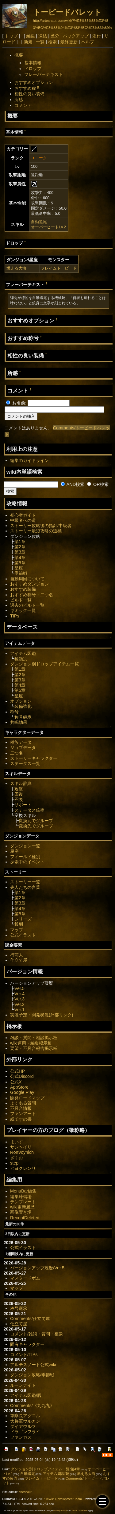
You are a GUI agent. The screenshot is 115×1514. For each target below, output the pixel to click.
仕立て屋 (18, 960)
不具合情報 (21, 1108)
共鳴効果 (18, 722)
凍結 (42, 36)
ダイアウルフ (23, 1426)
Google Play (22, 1092)
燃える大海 (16, 268)
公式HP (17, 1071)
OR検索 (98, 484)
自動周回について (27, 578)
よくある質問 (23, 1103)
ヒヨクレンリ (23, 1168)
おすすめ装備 (23, 589)
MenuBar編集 (23, 1191)
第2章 (19, 546)
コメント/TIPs (24, 1354)
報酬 (18, 924)
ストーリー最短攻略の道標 (36, 530)
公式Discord (22, 1076)
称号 (14, 711)
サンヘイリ (21, 1147)
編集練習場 (21, 1196)
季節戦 (20, 573)
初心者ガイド (23, 515)
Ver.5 (19, 988)
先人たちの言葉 (25, 887)
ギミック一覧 (23, 610)
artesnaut (25, 1492)
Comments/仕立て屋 (30, 1318)
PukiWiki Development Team (62, 1499)
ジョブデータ (23, 747)
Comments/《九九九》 (32, 1405)
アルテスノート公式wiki (33, 1364)
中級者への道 (23, 520)
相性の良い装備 (29, 93)
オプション (21, 701)
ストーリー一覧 (25, 881)
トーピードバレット (67, 12)
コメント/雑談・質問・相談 (36, 1333)
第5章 (19, 562)
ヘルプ (87, 41)
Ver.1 (19, 1009)
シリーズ (23, 919)
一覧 (40, 41)
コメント (23, 105)
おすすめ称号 (27, 88)
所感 (18, 99)
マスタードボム (25, 1277)
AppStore (19, 1087)
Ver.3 (19, 998)
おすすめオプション (33, 82)
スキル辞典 (21, 783)
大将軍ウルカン (25, 1421)
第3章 (19, 552)
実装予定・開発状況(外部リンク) (41, 1014)
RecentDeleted (24, 1217)
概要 (18, 55)
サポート (23, 804)
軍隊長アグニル (25, 1415)
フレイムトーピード (59, 268)
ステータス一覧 (25, 763)
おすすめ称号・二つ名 (31, 594)
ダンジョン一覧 (25, 845)
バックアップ (76, 36)
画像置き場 (21, 1212)
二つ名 (16, 753)
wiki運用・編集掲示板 (31, 1043)
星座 (18, 568)
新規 (28, 41)
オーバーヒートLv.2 (48, 227)
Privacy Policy (60, 1510)
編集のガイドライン (29, 460)
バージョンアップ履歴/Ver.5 (37, 1267)
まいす (16, 1141)
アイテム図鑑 (23, 653)
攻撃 (18, 789)
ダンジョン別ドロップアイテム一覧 (44, 663)
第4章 (19, 557)
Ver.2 (19, 1004)
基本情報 (32, 62)
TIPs (14, 615)
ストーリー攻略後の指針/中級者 (40, 525)
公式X (16, 1081)
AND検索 (73, 484)
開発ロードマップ (27, 1097)
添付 (96, 36)
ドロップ (32, 68)
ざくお (16, 1157)
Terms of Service (79, 1510)
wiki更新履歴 (22, 1206)
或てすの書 (21, 1119)
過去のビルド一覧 (27, 605)
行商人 (16, 954)
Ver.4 (19, 993)
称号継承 (23, 717)
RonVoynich (22, 1152)
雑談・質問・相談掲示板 (33, 1037)
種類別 (20, 658)
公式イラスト (23, 934)
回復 (18, 794)
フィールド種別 (25, 856)
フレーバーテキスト (43, 74)
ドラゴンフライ (25, 1431)
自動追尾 (39, 221)
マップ (16, 929)
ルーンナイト (23, 1385)
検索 (52, 41)
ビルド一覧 (21, 599)
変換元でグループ (36, 820)
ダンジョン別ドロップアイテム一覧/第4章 (45, 1469)
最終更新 (69, 41)
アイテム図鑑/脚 (25, 1395)
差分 (55, 36)
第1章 (19, 541)
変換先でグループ (36, 825)
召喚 (18, 799)
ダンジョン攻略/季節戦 (32, 1374)
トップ (11, 36)
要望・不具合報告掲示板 (33, 1048)
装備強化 (23, 706)
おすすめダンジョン (29, 584)
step (14, 1163)
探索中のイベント (27, 861)
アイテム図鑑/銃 (56, 1474)
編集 (30, 36)
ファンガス (21, 1437)
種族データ (21, 742)
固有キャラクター (27, 1344)
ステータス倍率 (29, 810)
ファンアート (23, 1113)
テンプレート (23, 1201)
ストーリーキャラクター (33, 758)
